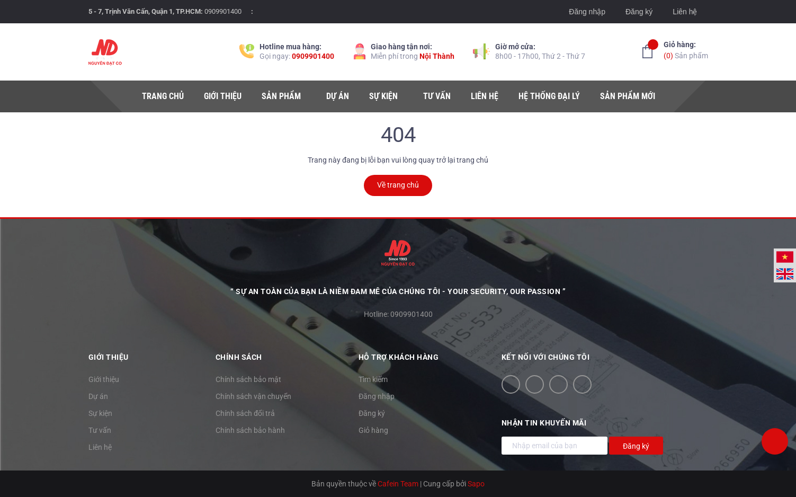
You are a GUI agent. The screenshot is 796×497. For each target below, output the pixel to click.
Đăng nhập (587, 11)
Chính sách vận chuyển (253, 396)
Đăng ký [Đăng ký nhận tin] (636, 446)
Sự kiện (100, 413)
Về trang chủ (398, 185)
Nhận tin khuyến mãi (544, 423)
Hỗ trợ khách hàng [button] (399, 357)
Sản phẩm (686, 49)
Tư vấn (99, 430)
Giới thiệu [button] (108, 357)
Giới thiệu (103, 379)
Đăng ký (638, 11)
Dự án (98, 396)
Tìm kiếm (373, 379)
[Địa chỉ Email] (554, 446)
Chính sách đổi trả (245, 413)
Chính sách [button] (239, 357)
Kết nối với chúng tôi (546, 357)
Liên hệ (685, 11)
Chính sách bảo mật (248, 379)
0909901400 (223, 11)
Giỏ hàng (373, 430)
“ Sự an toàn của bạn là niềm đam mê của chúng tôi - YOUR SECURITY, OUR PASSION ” (398, 291)
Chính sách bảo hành (250, 430)
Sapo (476, 484)
